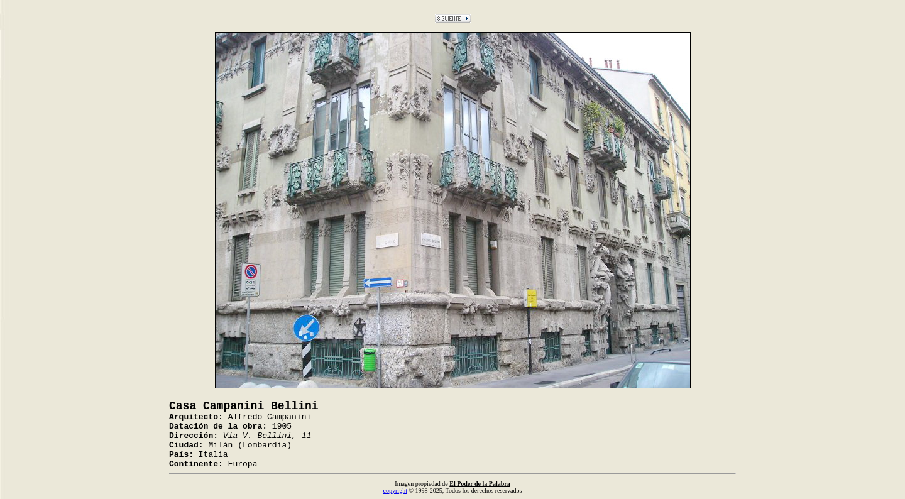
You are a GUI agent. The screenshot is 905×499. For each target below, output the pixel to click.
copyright (395, 490)
